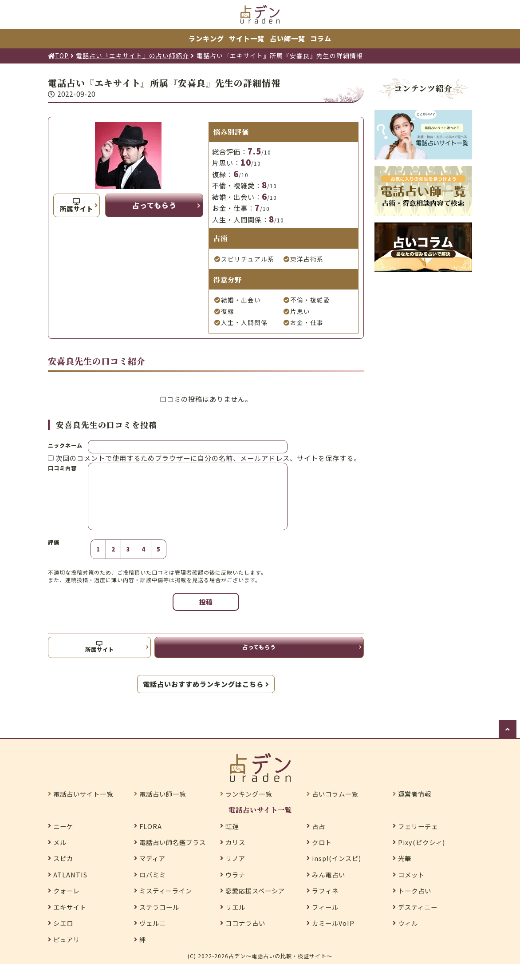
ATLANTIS (70, 874)
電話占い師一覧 (162, 793)
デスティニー (417, 907)
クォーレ (66, 890)
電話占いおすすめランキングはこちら (206, 684)
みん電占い (328, 874)
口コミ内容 (62, 468)
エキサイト (70, 907)
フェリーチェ (418, 826)
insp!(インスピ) (336, 858)
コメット (411, 874)
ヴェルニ (152, 923)
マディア (152, 858)
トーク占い (414, 890)
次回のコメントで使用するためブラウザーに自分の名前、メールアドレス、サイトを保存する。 (208, 458)
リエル (235, 907)
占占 (318, 826)
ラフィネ (325, 890)
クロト (322, 842)
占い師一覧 (287, 38)
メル (60, 842)
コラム (320, 38)
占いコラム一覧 (335, 793)
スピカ (63, 858)
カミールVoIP (333, 923)
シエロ (63, 923)
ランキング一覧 (248, 793)
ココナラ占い (245, 923)
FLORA (150, 826)
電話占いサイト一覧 (83, 793)
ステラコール (159, 907)
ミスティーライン (165, 890)
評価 (53, 542)
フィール (325, 907)
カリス (235, 842)
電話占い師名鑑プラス (172, 842)
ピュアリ (66, 939)
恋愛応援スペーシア (255, 890)
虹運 (232, 826)
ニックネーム (65, 445)
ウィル (408, 923)
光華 (404, 858)
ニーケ (63, 826)
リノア (235, 858)
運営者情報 (414, 793)
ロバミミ (152, 874)
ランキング (206, 38)
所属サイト (76, 205)
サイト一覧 (246, 38)
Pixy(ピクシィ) (421, 842)
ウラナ (235, 874)
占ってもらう (154, 205)
